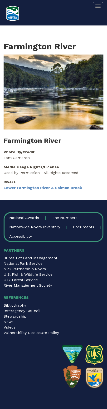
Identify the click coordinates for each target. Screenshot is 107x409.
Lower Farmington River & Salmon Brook (43, 187)
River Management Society (28, 285)
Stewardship (15, 316)
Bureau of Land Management (30, 258)
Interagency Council (22, 311)
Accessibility (20, 236)
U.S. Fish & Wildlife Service (28, 274)
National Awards (24, 217)
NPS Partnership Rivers (25, 269)
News (9, 322)
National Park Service (23, 263)
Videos (9, 327)
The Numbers (65, 217)
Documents (83, 227)
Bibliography (15, 305)
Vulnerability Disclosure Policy (31, 332)
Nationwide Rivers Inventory (34, 227)
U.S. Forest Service (21, 280)
